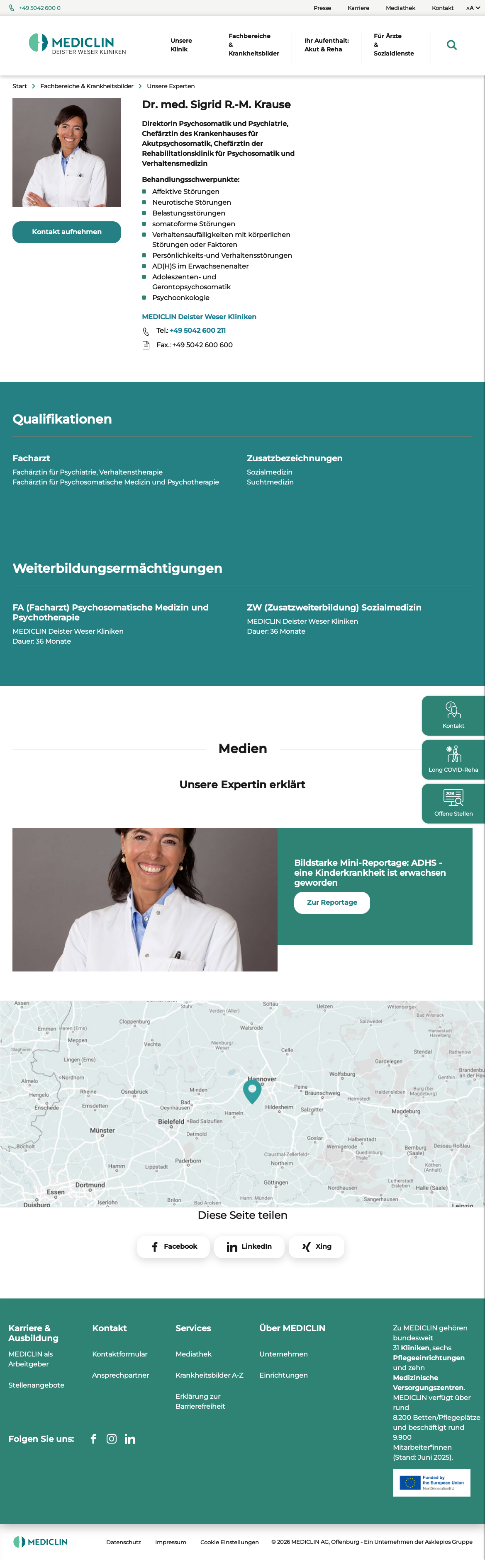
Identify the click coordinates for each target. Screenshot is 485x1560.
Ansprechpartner (120, 1375)
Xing (323, 1246)
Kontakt (442, 8)
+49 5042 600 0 (40, 8)
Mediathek (400, 8)
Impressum (170, 1542)
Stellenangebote (36, 1385)
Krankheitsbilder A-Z (209, 1375)
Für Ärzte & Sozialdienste (394, 44)
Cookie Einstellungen (229, 1542)
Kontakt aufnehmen (67, 232)
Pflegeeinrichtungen (429, 1358)
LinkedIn (256, 1246)
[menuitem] (473, 8)
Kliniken (415, 1348)
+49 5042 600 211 (198, 330)
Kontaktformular (119, 1354)
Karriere (358, 8)
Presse (322, 8)
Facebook (180, 1246)
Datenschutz (123, 1542)
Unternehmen (283, 1354)
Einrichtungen (283, 1375)
